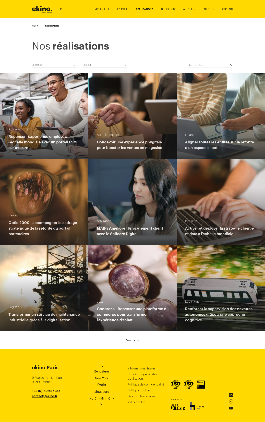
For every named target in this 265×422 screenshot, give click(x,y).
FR (61, 9)
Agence (187, 9)
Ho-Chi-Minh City (101, 398)
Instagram (231, 402)
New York (101, 378)
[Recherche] (231, 65)
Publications (168, 9)
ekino (42, 9)
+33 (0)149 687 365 (46, 391)
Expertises (122, 9)
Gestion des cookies (141, 396)
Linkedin (231, 395)
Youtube (231, 408)
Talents (207, 9)
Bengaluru (101, 371)
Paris (101, 385)
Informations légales (141, 368)
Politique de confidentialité (145, 384)
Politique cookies (139, 390)
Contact (227, 9)
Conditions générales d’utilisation (142, 376)
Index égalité (136, 402)
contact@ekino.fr (44, 396)
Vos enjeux (102, 9)
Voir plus (132, 340)
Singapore (101, 392)
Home (35, 25)
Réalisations (144, 9)
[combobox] (54, 65)
